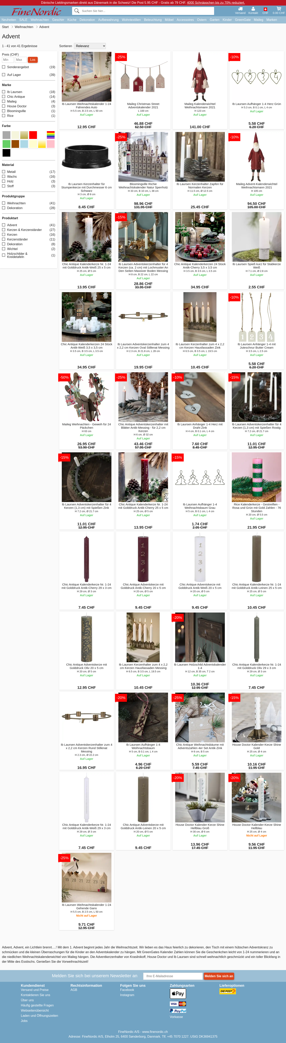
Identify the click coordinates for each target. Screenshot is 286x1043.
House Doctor (28, 106)
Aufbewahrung (108, 19)
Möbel (169, 19)
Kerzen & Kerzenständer (28, 230)
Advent (28, 225)
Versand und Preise (35, 990)
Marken (271, 19)
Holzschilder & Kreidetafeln (28, 255)
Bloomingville (28, 111)
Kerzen (28, 235)
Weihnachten (40, 19)
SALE (23, 19)
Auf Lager (28, 75)
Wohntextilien (131, 19)
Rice (28, 116)
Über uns (27, 1000)
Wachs (28, 177)
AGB (74, 990)
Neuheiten (9, 19)
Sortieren (65, 46)
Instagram (127, 995)
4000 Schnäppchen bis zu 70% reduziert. (216, 2)
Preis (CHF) (10, 54)
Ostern (202, 19)
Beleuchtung (153, 19)
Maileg (258, 19)
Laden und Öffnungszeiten (39, 1015)
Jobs (24, 1021)
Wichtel (28, 249)
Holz (28, 181)
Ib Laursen (28, 92)
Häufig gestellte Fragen (37, 1005)
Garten (214, 19)
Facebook (127, 990)
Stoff (28, 186)
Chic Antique (28, 97)
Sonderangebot (28, 67)
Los (32, 59)
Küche (71, 19)
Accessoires (185, 19)
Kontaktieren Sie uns (35, 995)
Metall (28, 172)
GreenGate (243, 19)
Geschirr (58, 19)
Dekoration (87, 19)
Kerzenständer (28, 239)
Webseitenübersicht (35, 1010)
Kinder (227, 19)
